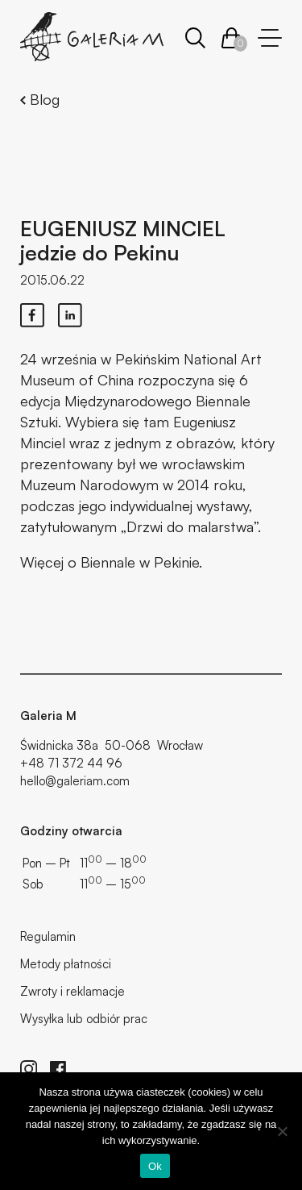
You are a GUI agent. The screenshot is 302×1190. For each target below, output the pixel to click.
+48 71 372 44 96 (71, 763)
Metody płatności (65, 964)
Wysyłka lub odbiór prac (83, 1018)
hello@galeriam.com (75, 780)
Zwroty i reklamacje (72, 991)
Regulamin (48, 936)
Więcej (42, 562)
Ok (155, 1166)
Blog (40, 99)
